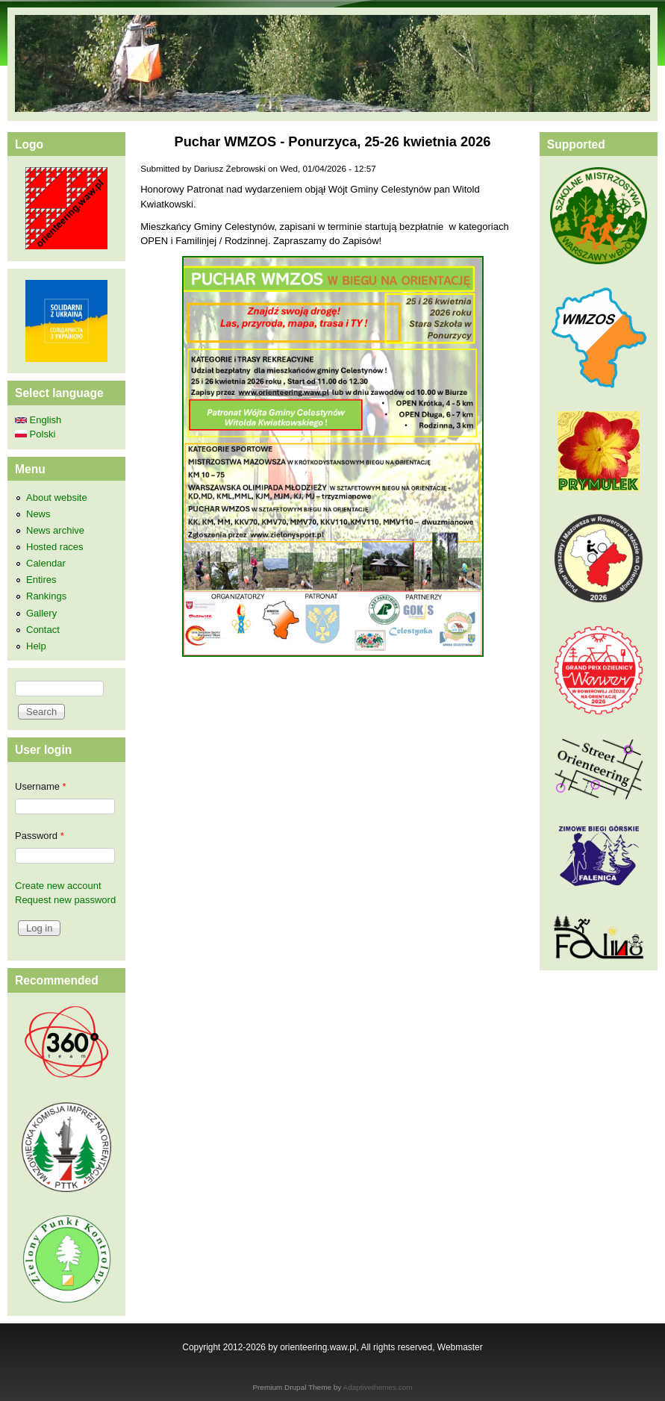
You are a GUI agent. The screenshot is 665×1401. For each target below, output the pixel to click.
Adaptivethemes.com (378, 1387)
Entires (41, 579)
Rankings (46, 596)
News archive (55, 530)
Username (40, 786)
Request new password (65, 899)
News (38, 513)
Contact (43, 629)
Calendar (46, 563)
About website (56, 497)
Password (39, 835)
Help (36, 646)
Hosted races (55, 546)
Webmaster (460, 1347)
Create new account (58, 885)
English (38, 419)
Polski (35, 434)
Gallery (41, 613)
